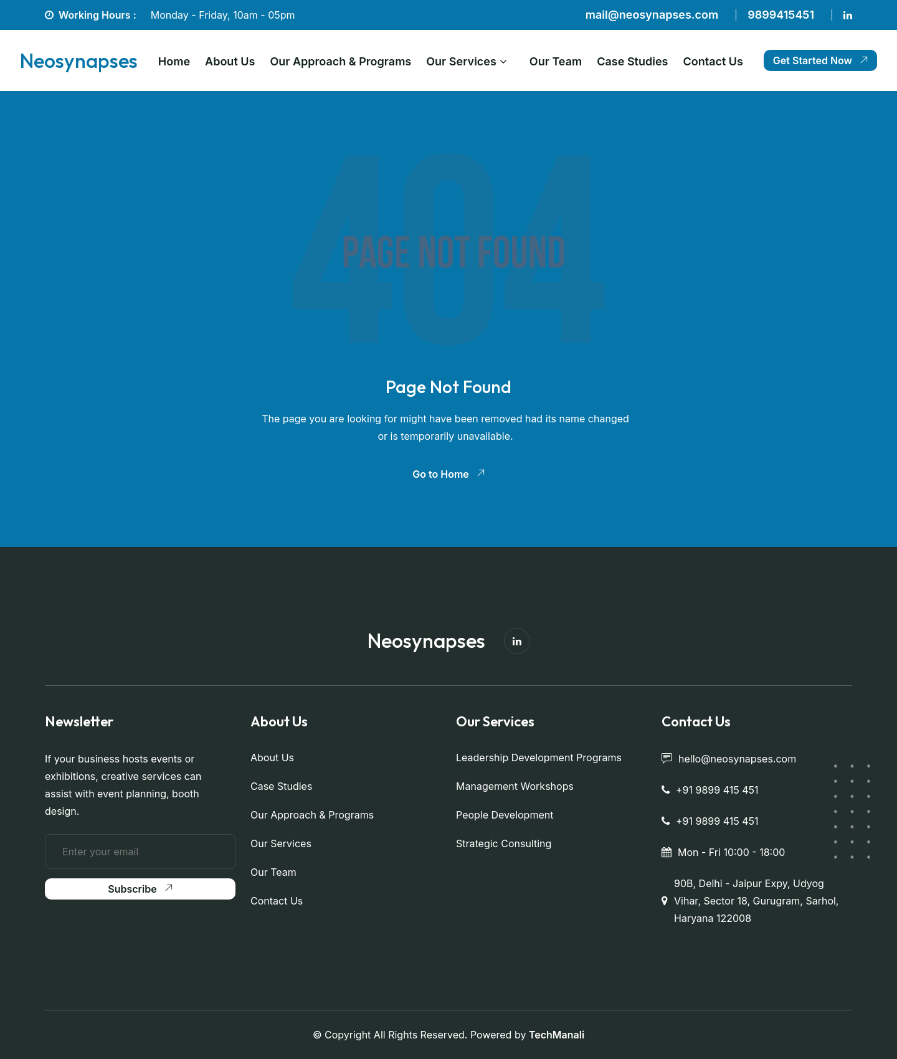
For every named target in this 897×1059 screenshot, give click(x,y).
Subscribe (140, 889)
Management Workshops (515, 786)
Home (174, 61)
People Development (504, 815)
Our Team (555, 61)
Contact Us (713, 61)
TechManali (556, 1034)
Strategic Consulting (503, 843)
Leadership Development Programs (539, 757)
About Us (230, 61)
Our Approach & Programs (340, 61)
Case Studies (632, 61)
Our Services (461, 61)
